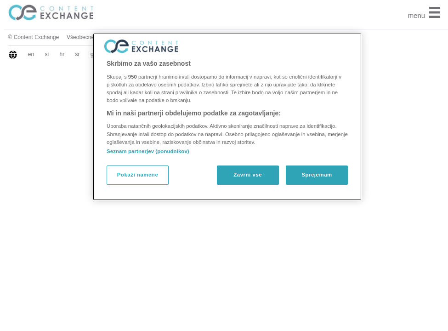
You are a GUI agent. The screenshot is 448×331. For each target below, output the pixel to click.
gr (93, 54)
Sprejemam (316, 174)
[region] (227, 116)
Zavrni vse (247, 174)
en (31, 54)
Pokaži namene (138, 174)
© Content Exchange (33, 37)
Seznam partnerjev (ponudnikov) (148, 151)
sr (77, 54)
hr (62, 54)
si (47, 54)
